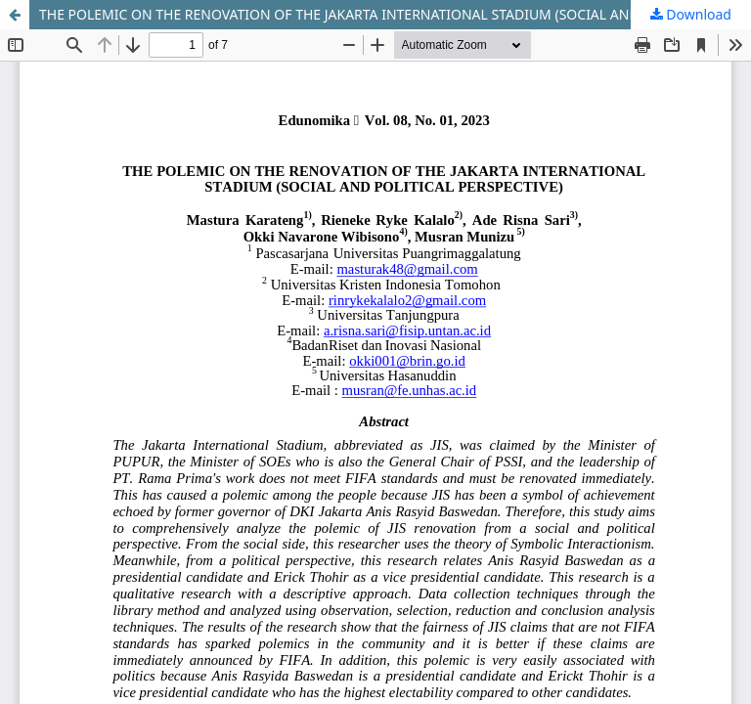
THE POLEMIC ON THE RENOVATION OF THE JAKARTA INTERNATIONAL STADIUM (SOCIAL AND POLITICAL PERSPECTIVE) (395, 14)
